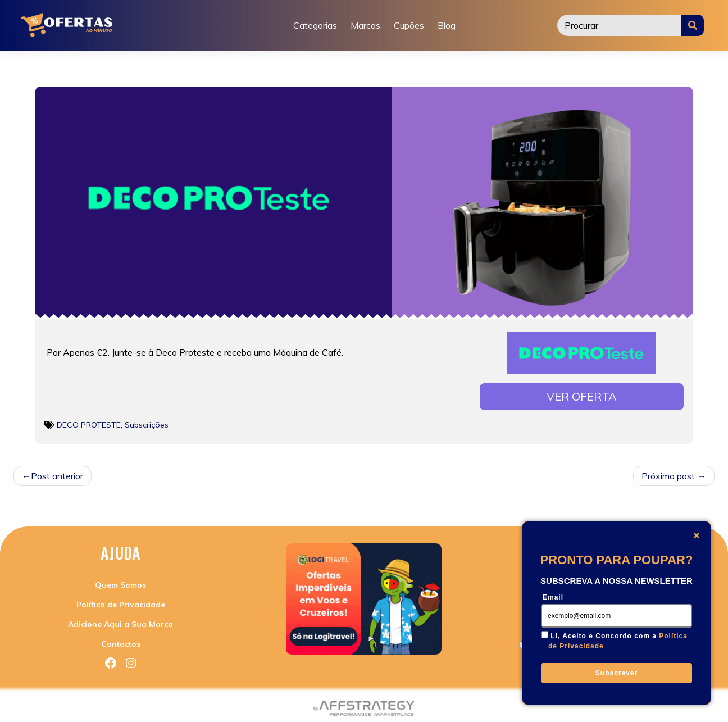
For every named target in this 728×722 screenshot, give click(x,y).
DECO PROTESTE (89, 421)
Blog (447, 25)
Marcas (365, 25)
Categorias (315, 25)
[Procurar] (619, 25)
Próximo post (668, 472)
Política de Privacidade (120, 601)
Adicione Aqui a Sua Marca (120, 621)
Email (553, 597)
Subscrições (147, 421)
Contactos (120, 640)
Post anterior (57, 472)
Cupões (409, 25)
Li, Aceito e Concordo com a (618, 641)
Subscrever (616, 673)
